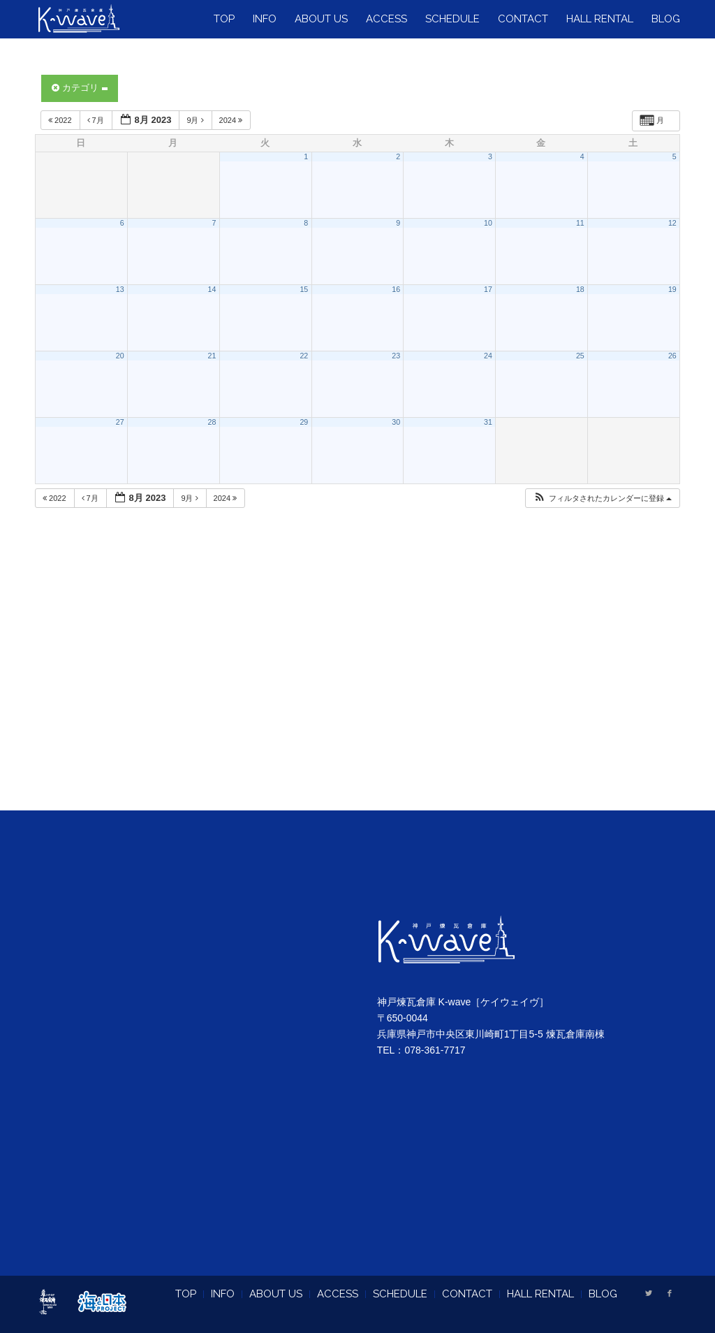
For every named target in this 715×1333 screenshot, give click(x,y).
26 (672, 355)
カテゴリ (80, 87)
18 (580, 289)
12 (672, 223)
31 (488, 422)
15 (304, 289)
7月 (96, 120)
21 (212, 355)
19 (672, 289)
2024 (232, 120)
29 (304, 422)
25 (580, 355)
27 (120, 422)
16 (396, 289)
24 (488, 355)
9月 (195, 120)
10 (488, 223)
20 (120, 355)
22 (304, 355)
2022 (61, 120)
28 (212, 422)
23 (396, 355)
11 (580, 223)
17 (488, 289)
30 (396, 422)
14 (212, 289)
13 (120, 289)
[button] (602, 498)
